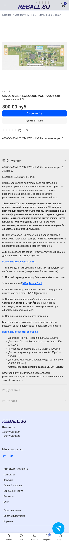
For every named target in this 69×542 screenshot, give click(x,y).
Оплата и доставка (14, 515)
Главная (6, 14)
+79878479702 (11, 436)
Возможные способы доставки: (20, 331)
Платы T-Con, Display (49, 14)
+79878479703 (11, 432)
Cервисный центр (13, 491)
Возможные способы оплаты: (19, 261)
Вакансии (8, 496)
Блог (6, 501)
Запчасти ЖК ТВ (24, 14)
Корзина (8, 480)
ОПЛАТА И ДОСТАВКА (15, 469)
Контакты (9, 474)
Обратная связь (12, 510)
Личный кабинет (12, 485)
